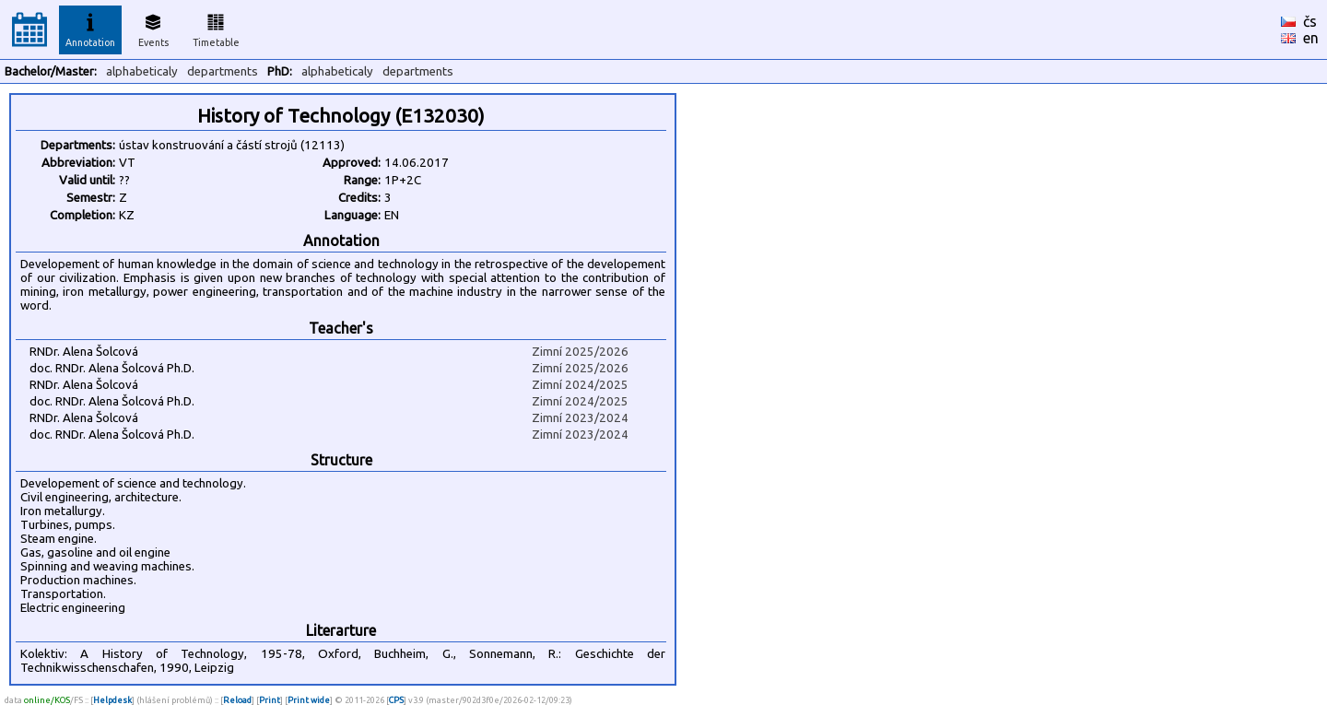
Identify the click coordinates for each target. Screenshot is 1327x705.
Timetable (216, 27)
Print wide (309, 700)
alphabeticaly (142, 71)
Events (153, 27)
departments (222, 71)
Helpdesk (112, 700)
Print (269, 700)
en (1311, 37)
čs (1310, 21)
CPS (396, 700)
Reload (237, 700)
